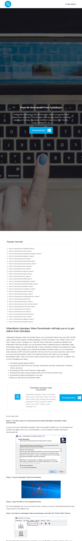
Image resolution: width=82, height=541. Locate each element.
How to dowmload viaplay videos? (20, 274)
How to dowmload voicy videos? (20, 269)
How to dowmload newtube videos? (21, 322)
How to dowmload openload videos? (21, 314)
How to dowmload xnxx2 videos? (20, 259)
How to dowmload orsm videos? (20, 311)
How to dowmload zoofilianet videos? (22, 248)
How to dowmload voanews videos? (21, 271)
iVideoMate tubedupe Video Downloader (20, 337)
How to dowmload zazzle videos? (20, 251)
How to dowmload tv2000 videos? (20, 279)
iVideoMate (70, 4)
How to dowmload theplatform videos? (22, 281)
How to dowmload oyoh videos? (20, 309)
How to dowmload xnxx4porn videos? (21, 256)
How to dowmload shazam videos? (21, 294)
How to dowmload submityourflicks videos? (23, 284)
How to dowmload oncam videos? (20, 317)
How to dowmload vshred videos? (20, 266)
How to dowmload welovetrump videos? (22, 264)
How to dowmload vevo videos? (20, 276)
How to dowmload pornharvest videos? (22, 306)
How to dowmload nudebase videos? (21, 319)
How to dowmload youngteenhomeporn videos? (25, 254)
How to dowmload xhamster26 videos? (22, 261)
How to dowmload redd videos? (20, 299)
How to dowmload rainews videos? (21, 301)
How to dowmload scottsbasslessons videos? (24, 296)
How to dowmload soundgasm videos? (22, 289)
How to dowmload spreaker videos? (21, 286)
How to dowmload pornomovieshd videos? (23, 304)
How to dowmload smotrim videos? (21, 291)
